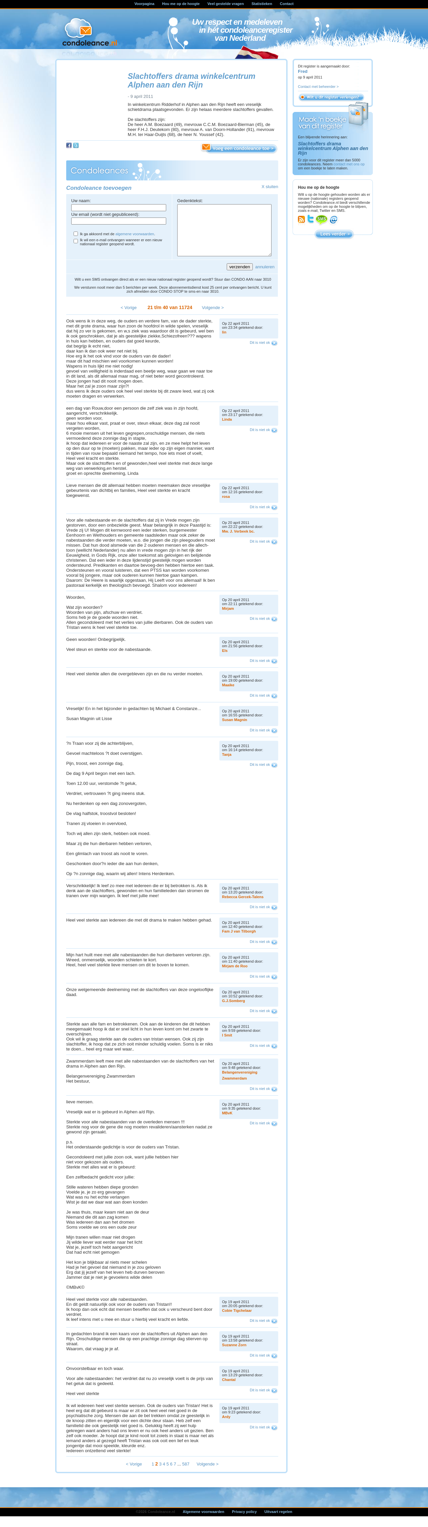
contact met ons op (348, 164)
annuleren (265, 276)
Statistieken (261, 4)
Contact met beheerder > (318, 87)
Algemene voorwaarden (203, 1522)
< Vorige (129, 317)
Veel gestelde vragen (225, 4)
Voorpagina (144, 4)
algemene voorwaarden (134, 234)
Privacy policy (244, 1522)
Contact (287, 4)
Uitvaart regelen (278, 1522)
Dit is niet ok (260, 353)
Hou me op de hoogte (181, 4)
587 (186, 1474)
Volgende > (213, 317)
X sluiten (269, 186)
